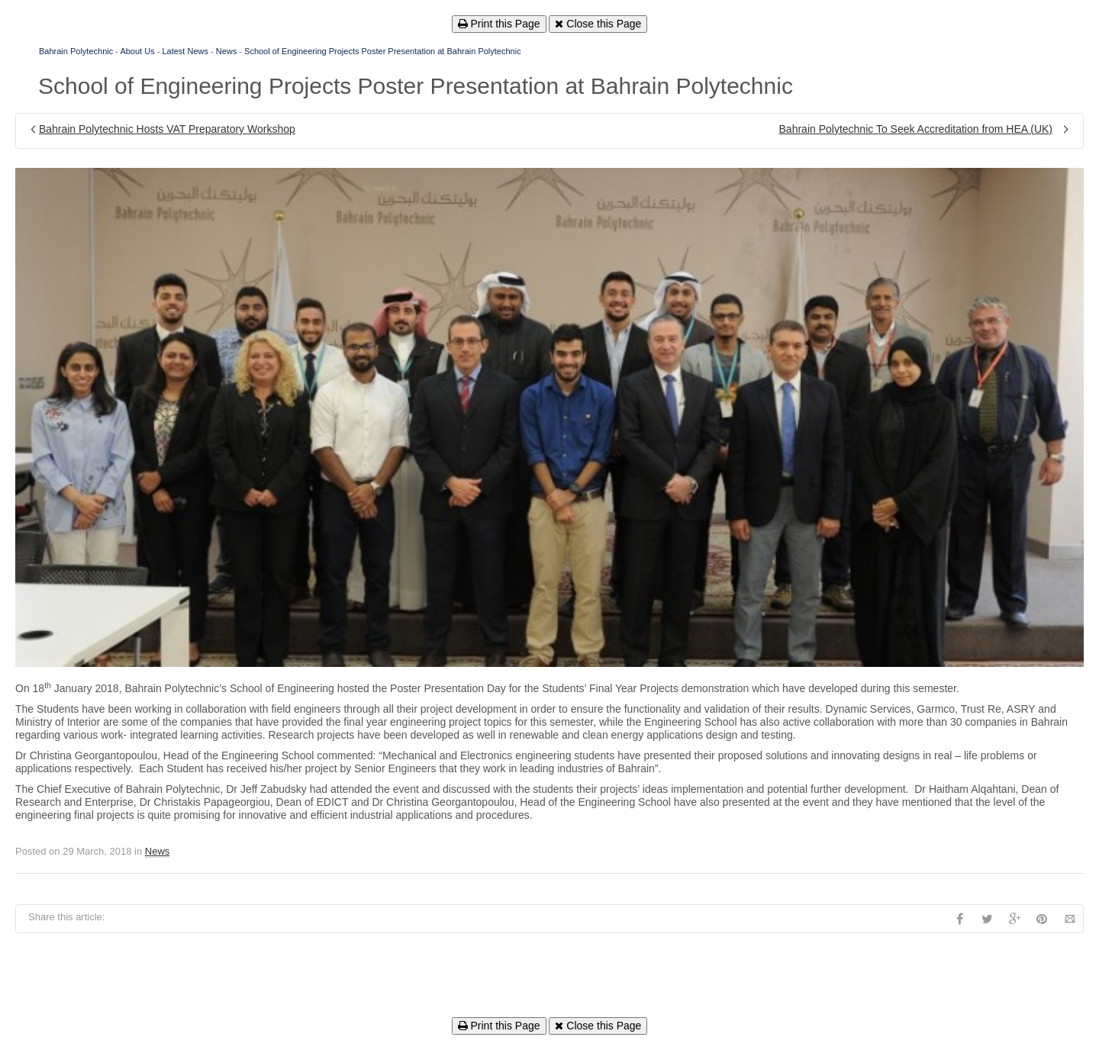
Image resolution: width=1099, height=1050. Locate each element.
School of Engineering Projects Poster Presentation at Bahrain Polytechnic (382, 51)
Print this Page (499, 24)
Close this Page (598, 24)
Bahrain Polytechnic (76, 51)
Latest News (185, 51)
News (226, 51)
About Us (137, 51)
